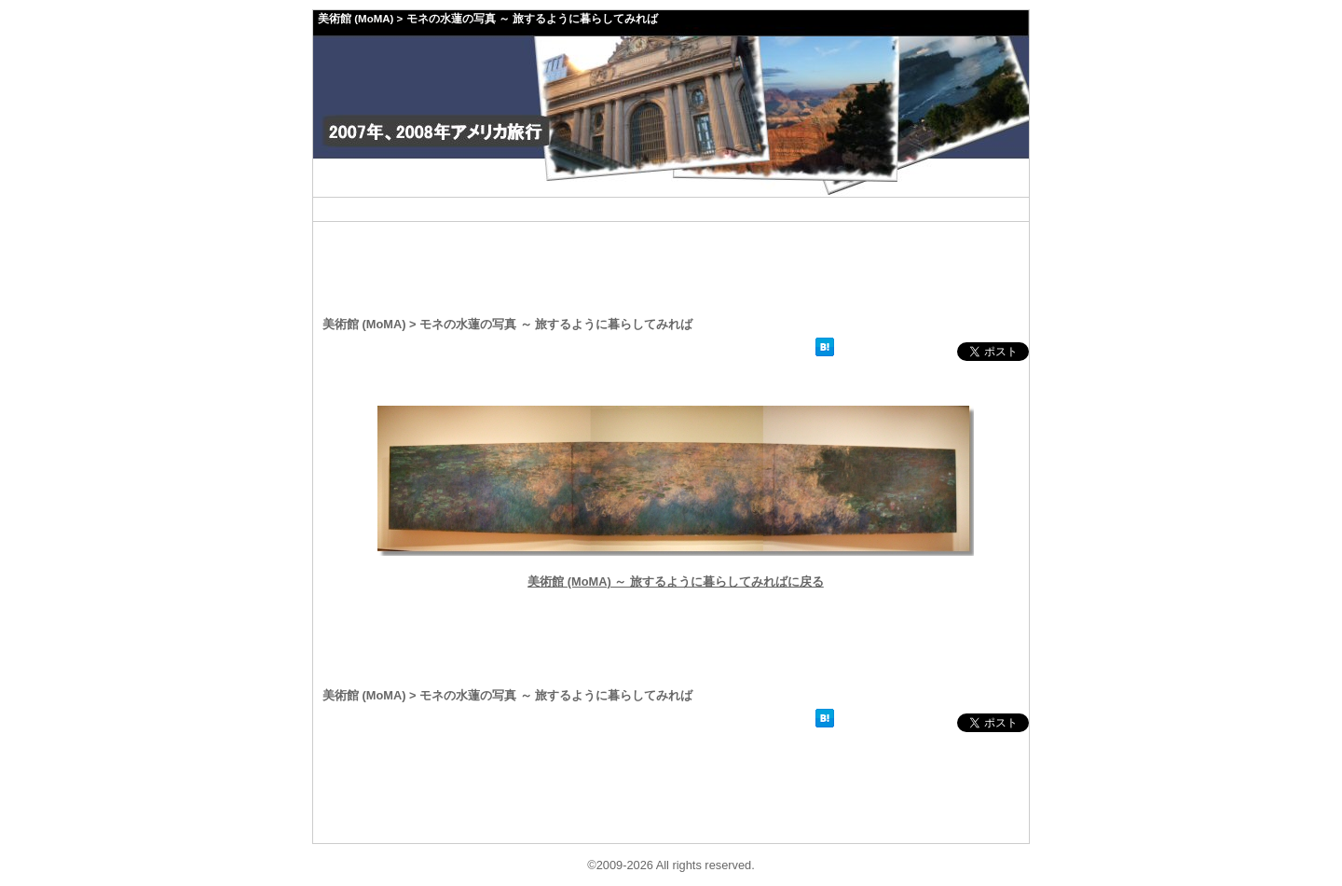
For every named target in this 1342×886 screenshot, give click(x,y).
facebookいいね (897, 351)
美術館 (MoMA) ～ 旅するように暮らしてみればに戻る (675, 581)
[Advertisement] (671, 209)
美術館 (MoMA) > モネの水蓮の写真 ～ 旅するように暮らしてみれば (488, 18)
